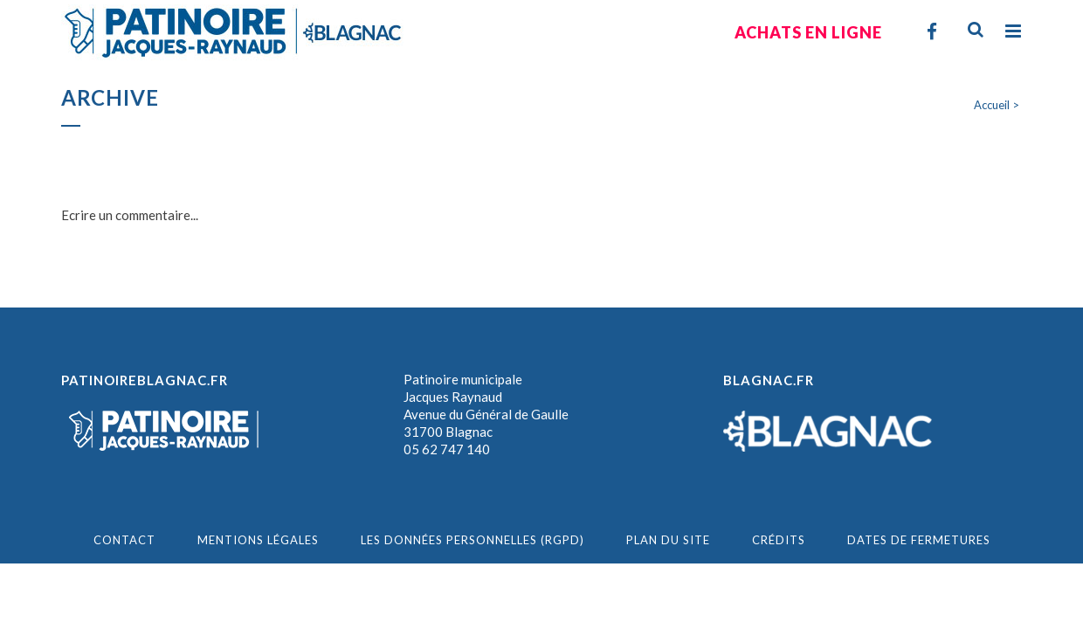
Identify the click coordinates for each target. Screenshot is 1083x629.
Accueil (992, 105)
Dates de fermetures (918, 540)
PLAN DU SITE (668, 540)
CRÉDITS (778, 540)
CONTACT (124, 540)
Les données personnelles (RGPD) (472, 540)
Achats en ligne (808, 32)
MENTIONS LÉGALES (258, 540)
